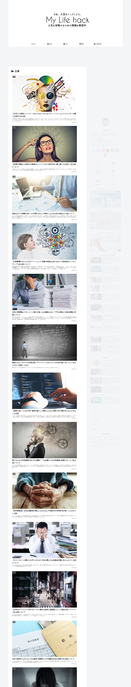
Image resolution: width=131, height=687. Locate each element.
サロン (80, 681)
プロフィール (60, 681)
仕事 (106, 392)
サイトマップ (71, 681)
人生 (106, 383)
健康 (106, 397)
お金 (106, 379)
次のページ (47, 602)
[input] (105, 71)
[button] (119, 71)
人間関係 (106, 388)
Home (51, 681)
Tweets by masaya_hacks (94, 625)
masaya (105, 98)
